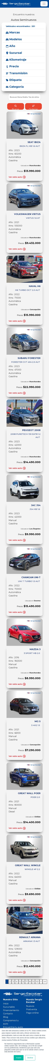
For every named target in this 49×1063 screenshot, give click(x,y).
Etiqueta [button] (14, 80)
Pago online (32, 1013)
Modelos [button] (14, 39)
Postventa (31, 1009)
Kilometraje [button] (16, 59)
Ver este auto (17, 177)
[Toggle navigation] (44, 3)
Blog (5, 1017)
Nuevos (30, 1006)
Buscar (15, 107)
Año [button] (10, 46)
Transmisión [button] (17, 73)
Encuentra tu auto (13, 1027)
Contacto (8, 1013)
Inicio (5, 1003)
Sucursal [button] (14, 52)
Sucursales (9, 1007)
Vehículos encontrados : (20, 26)
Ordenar (33, 107)
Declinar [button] (30, 1058)
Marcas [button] (13, 32)
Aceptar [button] (18, 1058)
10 (37, 981)
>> (45, 981)
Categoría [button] (15, 86)
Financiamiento (11, 1010)
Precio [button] (12, 66)
